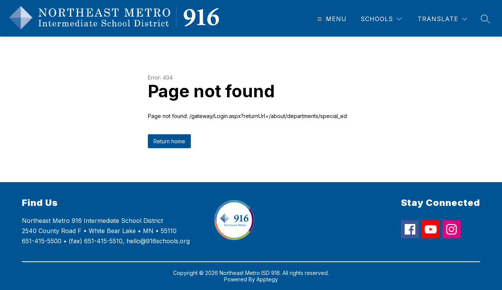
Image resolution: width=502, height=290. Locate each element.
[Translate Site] (442, 19)
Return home (169, 141)
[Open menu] (331, 19)
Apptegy (267, 279)
